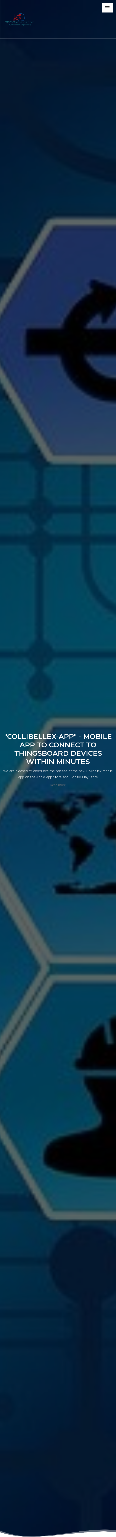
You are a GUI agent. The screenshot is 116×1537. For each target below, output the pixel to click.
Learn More (17, 467)
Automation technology (42, 257)
